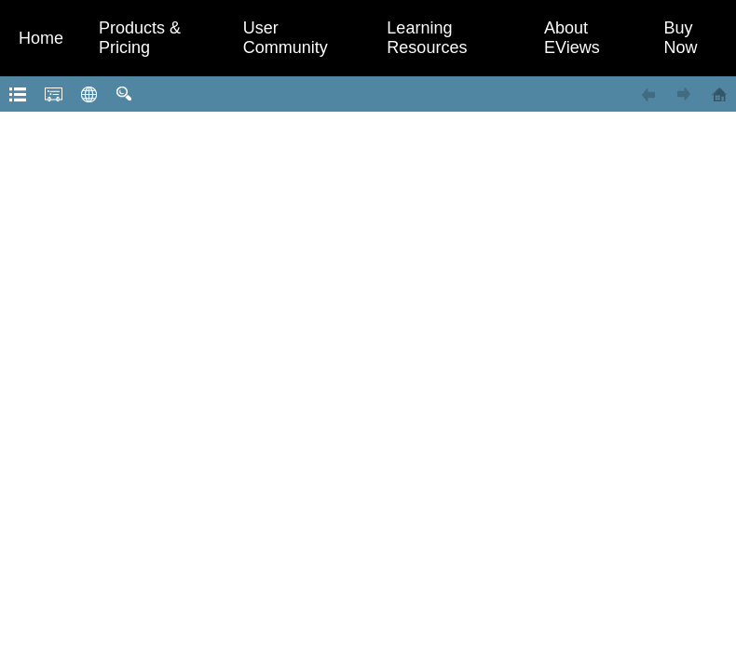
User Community (285, 38)
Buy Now (681, 38)
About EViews (572, 38)
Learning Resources (427, 38)
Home (41, 38)
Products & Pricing (140, 38)
